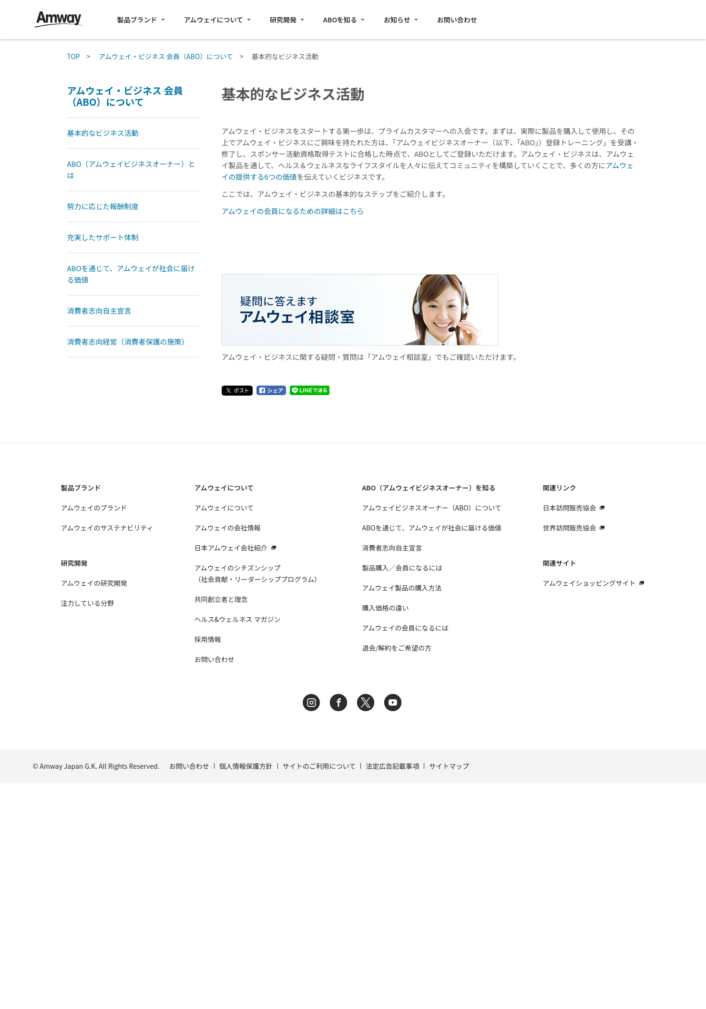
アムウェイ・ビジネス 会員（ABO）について (166, 56)
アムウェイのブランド (94, 733)
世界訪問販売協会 (569, 753)
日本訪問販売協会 (569, 733)
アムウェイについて (214, 19)
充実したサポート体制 (103, 237)
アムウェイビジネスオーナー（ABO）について (431, 733)
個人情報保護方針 (246, 992)
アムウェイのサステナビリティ (107, 753)
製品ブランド (137, 19)
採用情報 (207, 865)
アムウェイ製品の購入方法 (401, 813)
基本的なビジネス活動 (103, 133)
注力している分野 (87, 829)
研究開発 (283, 19)
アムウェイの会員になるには (405, 853)
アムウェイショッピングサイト (588, 809)
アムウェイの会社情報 (227, 753)
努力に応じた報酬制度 (103, 206)
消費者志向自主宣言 (99, 311)
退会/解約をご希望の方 (396, 873)
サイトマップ (449, 992)
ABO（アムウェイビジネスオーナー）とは (131, 169)
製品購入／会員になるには (402, 793)
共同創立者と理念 (221, 825)
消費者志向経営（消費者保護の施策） (128, 341)
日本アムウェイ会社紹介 (230, 773)
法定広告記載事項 (392, 992)
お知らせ (397, 19)
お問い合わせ (457, 19)
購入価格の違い (385, 833)
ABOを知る (340, 19)
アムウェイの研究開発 (94, 809)
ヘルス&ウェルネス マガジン (237, 845)
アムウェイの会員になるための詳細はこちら (293, 211)
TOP (73, 56)
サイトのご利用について (319, 992)
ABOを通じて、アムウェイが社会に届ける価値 (131, 274)
